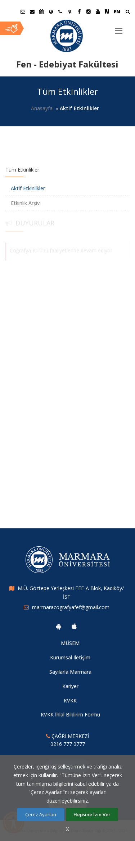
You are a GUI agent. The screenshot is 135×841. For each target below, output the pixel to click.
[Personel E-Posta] (32, 11)
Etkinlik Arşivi (26, 203)
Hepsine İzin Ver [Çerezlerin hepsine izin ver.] (92, 814)
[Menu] (119, 28)
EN (117, 11)
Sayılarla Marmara (70, 671)
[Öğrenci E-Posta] (22, 11)
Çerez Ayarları (40, 814)
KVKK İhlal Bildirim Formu (70, 714)
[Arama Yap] (127, 12)
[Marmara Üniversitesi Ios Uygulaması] (74, 626)
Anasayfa (42, 108)
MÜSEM (70, 643)
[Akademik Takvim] (41, 11)
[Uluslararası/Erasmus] (50, 11)
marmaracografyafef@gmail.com (70, 607)
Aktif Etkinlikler (28, 188)
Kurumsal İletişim (70, 657)
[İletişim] (60, 11)
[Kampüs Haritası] (69, 11)
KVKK (70, 700)
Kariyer (70, 686)
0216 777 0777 (67, 743)
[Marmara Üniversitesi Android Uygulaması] (58, 626)
